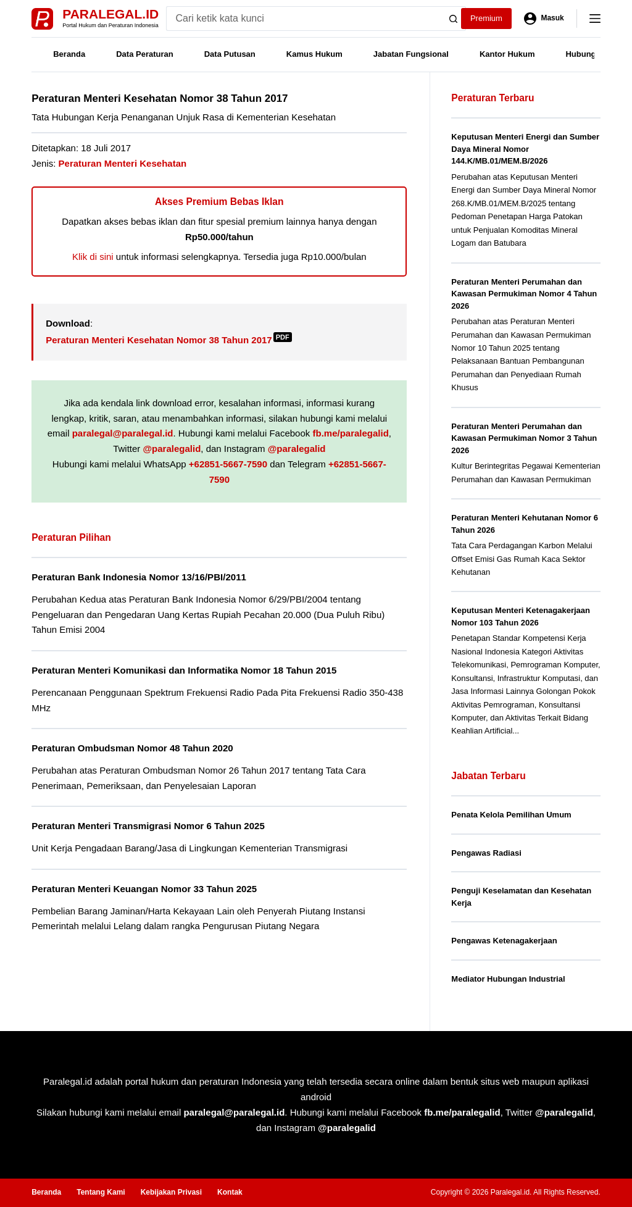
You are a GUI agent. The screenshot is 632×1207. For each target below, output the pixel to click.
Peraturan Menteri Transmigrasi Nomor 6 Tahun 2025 (148, 826)
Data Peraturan (144, 54)
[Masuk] (544, 18)
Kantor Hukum (507, 54)
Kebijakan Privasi (171, 1192)
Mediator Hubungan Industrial (508, 979)
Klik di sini (93, 256)
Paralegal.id (110, 14)
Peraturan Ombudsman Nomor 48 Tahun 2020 (132, 748)
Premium (486, 18)
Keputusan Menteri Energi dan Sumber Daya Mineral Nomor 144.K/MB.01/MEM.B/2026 (525, 148)
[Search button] (453, 18)
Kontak (230, 1192)
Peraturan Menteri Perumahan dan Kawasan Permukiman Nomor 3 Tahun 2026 (524, 438)
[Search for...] (304, 18)
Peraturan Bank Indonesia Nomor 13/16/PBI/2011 (138, 577)
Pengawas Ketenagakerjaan (504, 940)
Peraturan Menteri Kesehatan (123, 163)
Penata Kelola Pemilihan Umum (511, 814)
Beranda (69, 54)
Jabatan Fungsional (411, 54)
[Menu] (595, 18)
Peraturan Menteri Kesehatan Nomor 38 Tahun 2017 (169, 340)
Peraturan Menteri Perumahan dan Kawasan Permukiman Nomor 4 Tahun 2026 (524, 294)
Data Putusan (230, 54)
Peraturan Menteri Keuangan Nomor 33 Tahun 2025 (144, 888)
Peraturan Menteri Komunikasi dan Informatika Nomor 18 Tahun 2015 (183, 670)
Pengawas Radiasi (486, 853)
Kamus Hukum (314, 54)
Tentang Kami (101, 1192)
